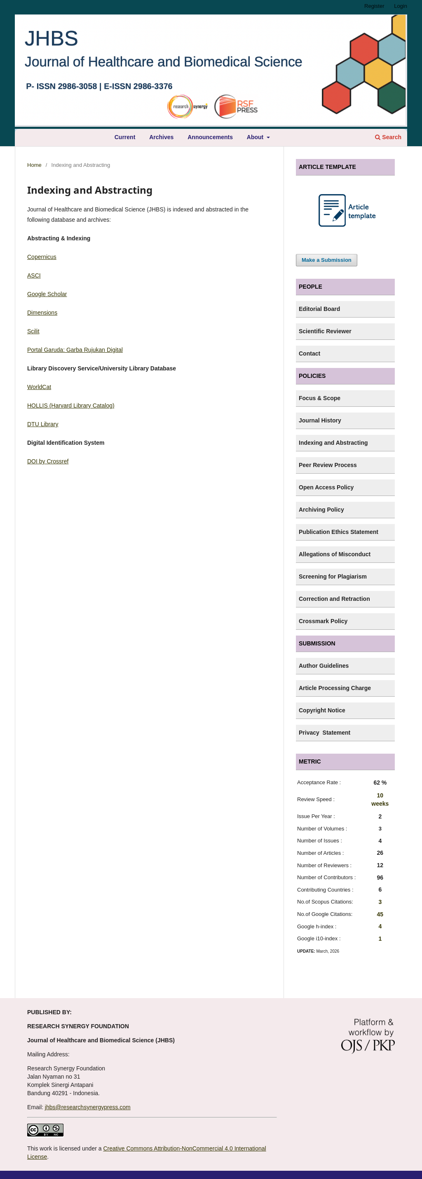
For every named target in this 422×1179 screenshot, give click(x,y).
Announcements (210, 137)
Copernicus (41, 257)
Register (374, 6)
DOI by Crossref (47, 461)
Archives (161, 137)
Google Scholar (47, 294)
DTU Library (42, 424)
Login (400, 6)
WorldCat (39, 387)
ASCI (34, 275)
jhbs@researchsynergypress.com (88, 1107)
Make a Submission (327, 260)
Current (125, 137)
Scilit (33, 331)
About (256, 137)
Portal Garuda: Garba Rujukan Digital (75, 349)
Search (388, 137)
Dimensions (42, 312)
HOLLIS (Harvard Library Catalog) (71, 405)
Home (34, 165)
